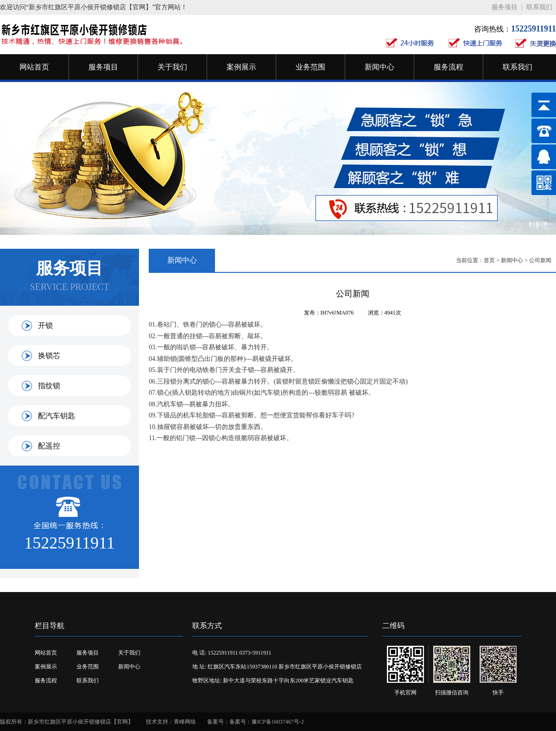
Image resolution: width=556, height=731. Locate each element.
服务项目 (505, 7)
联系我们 (539, 7)
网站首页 (34, 67)
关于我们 (172, 67)
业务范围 (310, 67)
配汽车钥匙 (56, 416)
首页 (489, 260)
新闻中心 (379, 67)
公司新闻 (540, 260)
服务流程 (448, 67)
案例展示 (241, 67)
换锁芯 (49, 355)
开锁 (45, 325)
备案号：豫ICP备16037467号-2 (266, 721)
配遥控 (49, 446)
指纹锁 (49, 386)
